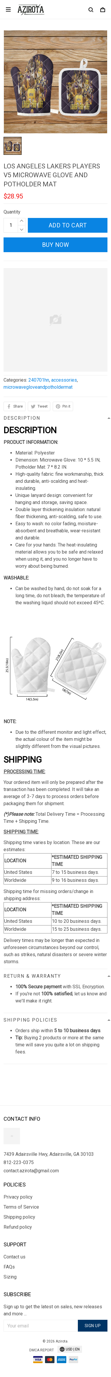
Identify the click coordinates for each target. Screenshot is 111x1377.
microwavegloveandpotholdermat (38, 387)
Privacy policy (18, 1197)
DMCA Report (41, 1350)
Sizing (10, 1277)
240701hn (38, 380)
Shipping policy (19, 1217)
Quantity (12, 212)
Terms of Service (21, 1207)
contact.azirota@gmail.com (31, 1171)
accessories (64, 380)
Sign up (93, 1325)
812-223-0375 (19, 1162)
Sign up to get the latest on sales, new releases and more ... (53, 1310)
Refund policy (18, 1227)
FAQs (9, 1267)
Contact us (14, 1257)
